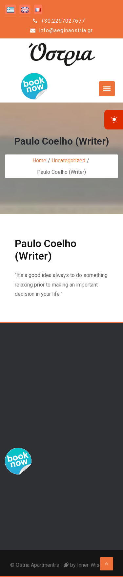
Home (39, 160)
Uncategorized (68, 160)
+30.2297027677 (59, 21)
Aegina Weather (61, 509)
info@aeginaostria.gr (61, 30)
